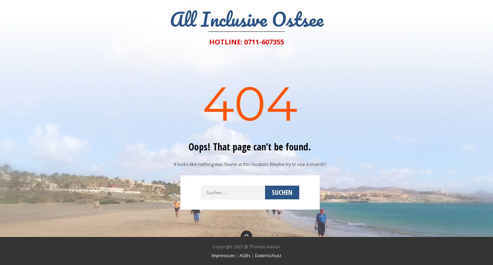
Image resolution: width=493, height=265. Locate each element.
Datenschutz (268, 255)
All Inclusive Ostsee (247, 19)
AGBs (245, 255)
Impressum (223, 255)
